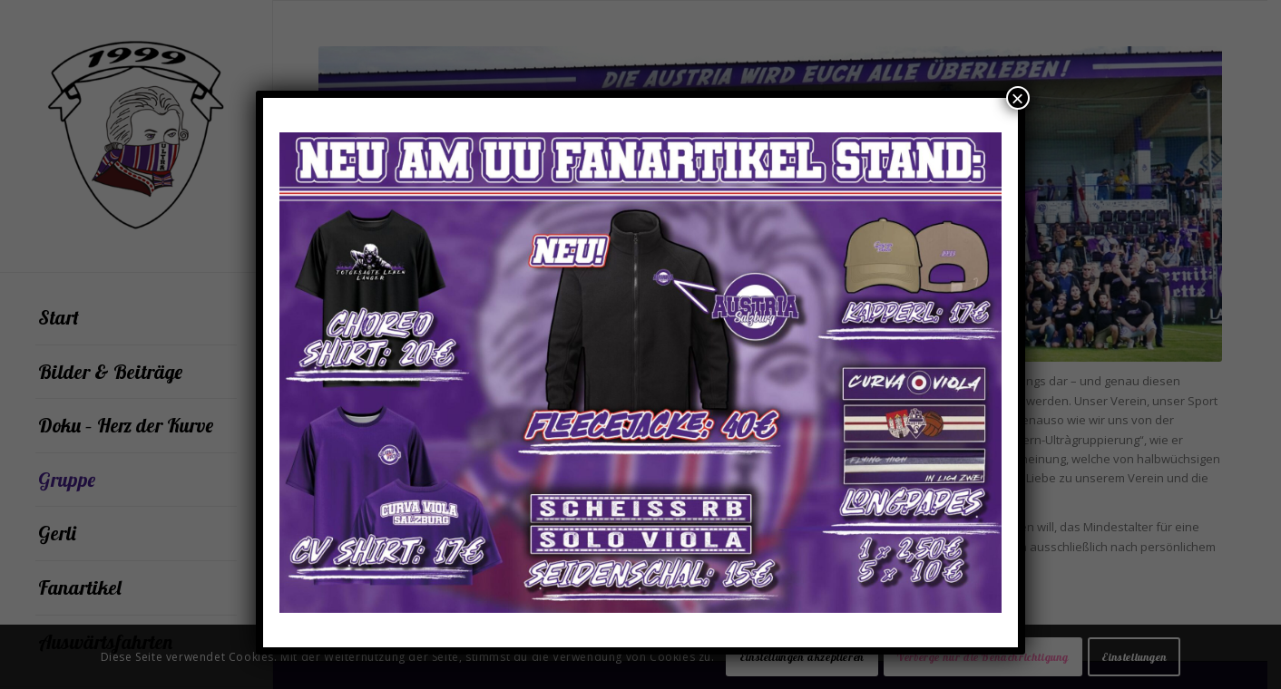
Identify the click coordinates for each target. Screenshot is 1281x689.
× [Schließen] (1018, 98)
